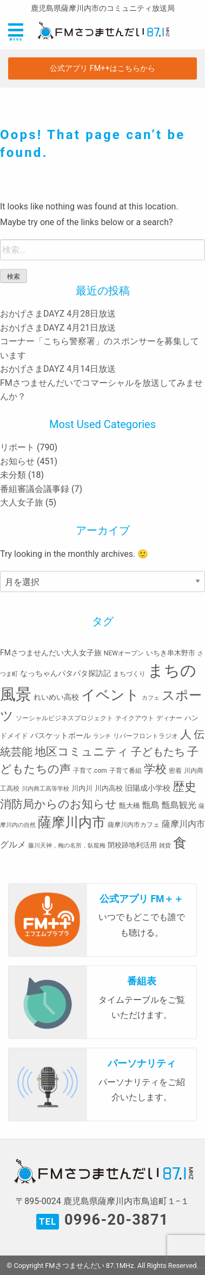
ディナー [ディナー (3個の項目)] (169, 718)
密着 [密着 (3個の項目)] (175, 770)
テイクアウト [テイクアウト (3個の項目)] (134, 718)
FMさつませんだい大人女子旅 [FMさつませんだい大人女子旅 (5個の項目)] (51, 652)
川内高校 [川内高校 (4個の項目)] (109, 788)
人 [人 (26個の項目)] (185, 734)
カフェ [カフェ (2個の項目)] (151, 697)
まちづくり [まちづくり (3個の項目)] (129, 674)
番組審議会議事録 (34, 489)
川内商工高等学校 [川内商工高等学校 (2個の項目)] (45, 788)
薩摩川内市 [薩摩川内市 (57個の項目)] (71, 822)
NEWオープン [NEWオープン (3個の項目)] (124, 653)
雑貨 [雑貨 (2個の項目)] (165, 845)
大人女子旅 (21, 502)
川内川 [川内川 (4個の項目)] (81, 788)
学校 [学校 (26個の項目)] (155, 768)
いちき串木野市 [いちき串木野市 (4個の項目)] (170, 653)
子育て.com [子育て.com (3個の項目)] (90, 770)
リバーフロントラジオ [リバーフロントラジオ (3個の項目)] (145, 736)
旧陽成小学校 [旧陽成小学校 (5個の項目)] (147, 788)
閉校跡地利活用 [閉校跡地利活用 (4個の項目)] (132, 845)
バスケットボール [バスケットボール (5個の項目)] (60, 735)
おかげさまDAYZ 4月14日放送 (58, 369)
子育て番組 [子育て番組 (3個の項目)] (125, 770)
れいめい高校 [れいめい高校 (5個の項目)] (56, 697)
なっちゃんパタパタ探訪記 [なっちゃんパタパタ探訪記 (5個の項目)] (65, 673)
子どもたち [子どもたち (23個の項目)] (158, 751)
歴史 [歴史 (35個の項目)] (184, 786)
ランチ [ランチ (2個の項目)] (102, 736)
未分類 (13, 475)
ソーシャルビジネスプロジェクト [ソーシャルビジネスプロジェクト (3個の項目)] (64, 718)
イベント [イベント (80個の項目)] (110, 695)
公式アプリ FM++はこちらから (102, 68)
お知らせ (17, 461)
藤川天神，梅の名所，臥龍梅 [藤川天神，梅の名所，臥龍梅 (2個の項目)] (66, 845)
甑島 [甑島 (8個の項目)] (151, 805)
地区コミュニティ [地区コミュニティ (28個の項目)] (82, 751)
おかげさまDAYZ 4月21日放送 (58, 328)
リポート (17, 447)
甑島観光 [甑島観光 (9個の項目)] (179, 805)
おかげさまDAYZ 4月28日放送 (58, 313)
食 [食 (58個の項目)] (180, 843)
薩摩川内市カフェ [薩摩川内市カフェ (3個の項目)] (134, 825)
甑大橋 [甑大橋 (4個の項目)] (129, 805)
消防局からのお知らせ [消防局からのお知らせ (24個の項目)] (58, 804)
